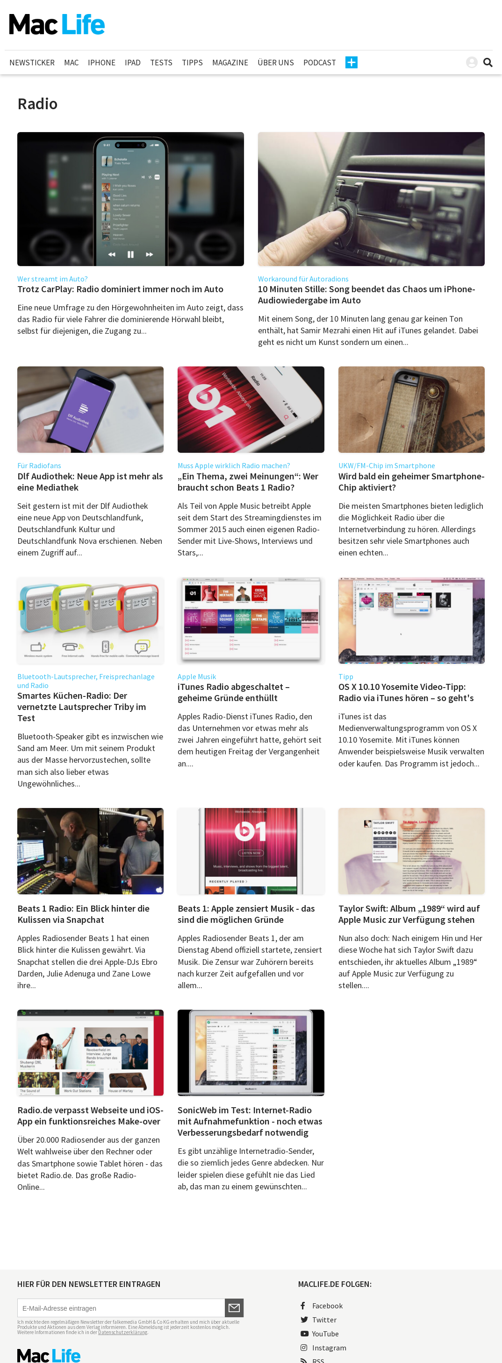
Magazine (230, 62)
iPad (133, 62)
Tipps (192, 62)
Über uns (276, 62)
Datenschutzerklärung (122, 1332)
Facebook (322, 1305)
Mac (71, 62)
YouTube (320, 1333)
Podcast (319, 62)
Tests (161, 62)
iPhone (101, 62)
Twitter (319, 1319)
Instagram (323, 1347)
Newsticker (32, 62)
